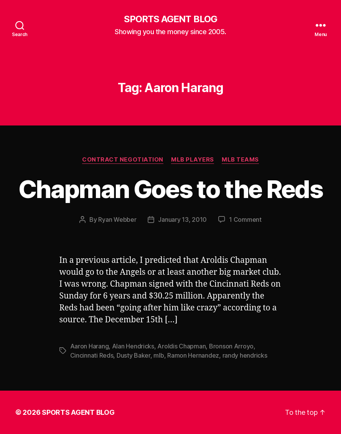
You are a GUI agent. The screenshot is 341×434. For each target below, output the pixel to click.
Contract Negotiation (122, 159)
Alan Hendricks (133, 346)
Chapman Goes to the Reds (170, 189)
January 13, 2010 (182, 219)
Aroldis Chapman (181, 346)
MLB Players (192, 159)
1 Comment (245, 219)
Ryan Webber (117, 219)
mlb (158, 355)
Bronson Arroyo (231, 346)
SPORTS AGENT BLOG (170, 19)
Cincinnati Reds (92, 355)
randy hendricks (244, 355)
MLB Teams (240, 159)
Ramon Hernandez (193, 355)
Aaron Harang (89, 346)
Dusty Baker (133, 355)
